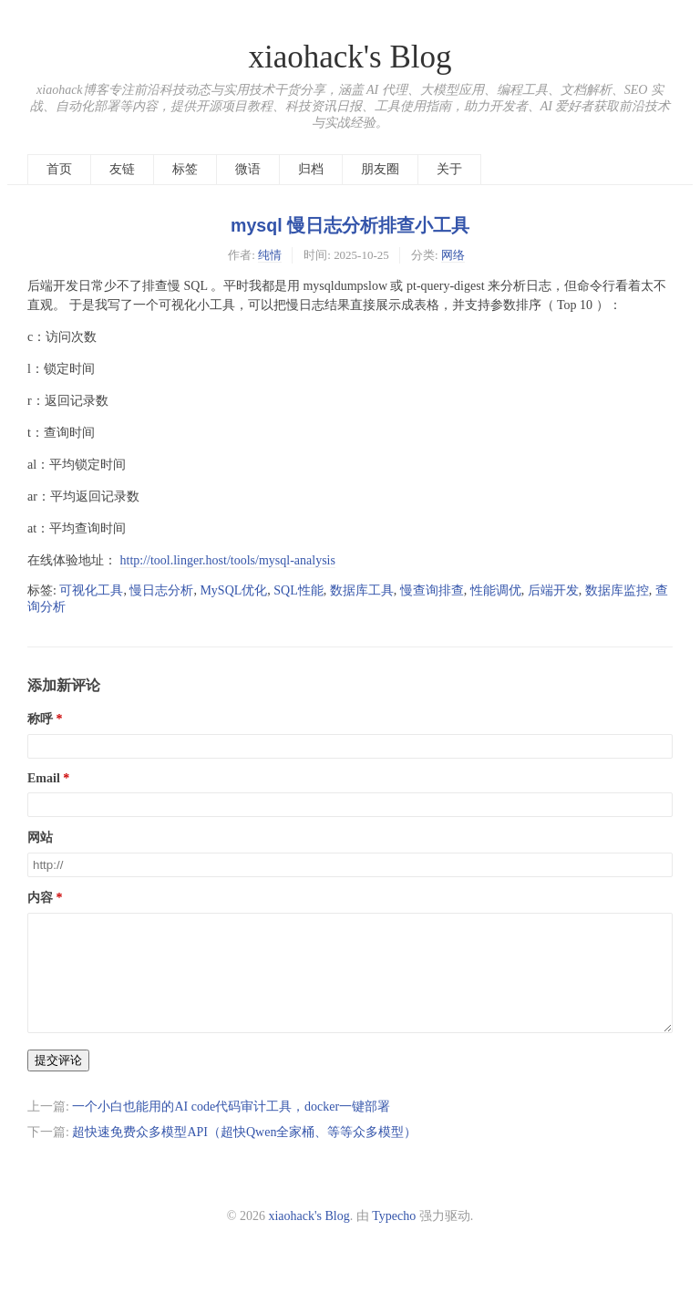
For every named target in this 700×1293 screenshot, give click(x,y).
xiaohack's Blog (349, 57)
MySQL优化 (233, 590)
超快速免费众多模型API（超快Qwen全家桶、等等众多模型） (244, 1154)
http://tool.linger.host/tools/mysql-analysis (227, 560)
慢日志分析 (161, 590)
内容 (40, 898)
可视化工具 (91, 590)
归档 (311, 169)
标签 (185, 169)
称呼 (40, 719)
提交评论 (58, 1082)
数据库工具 (362, 590)
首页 (59, 169)
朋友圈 (380, 169)
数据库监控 (617, 590)
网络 (453, 255)
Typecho (394, 1238)
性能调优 (495, 590)
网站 (40, 837)
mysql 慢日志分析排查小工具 (350, 225)
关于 (449, 169)
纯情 (270, 255)
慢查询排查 (432, 590)
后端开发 (553, 590)
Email (43, 778)
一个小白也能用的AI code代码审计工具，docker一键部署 (231, 1128)
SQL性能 (298, 590)
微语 (248, 169)
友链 (122, 169)
